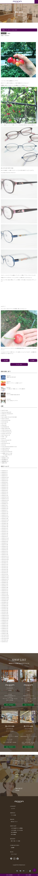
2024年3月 (4, 516)
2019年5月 (4, 612)
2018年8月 (4, 626)
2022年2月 (4, 557)
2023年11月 (4, 523)
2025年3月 (4, 497)
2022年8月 (4, 547)
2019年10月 (4, 603)
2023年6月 (4, 531)
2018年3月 (4, 635)
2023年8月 (4, 528)
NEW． (3, 441)
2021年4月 (4, 574)
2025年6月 (4, 492)
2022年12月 (4, 541)
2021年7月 (4, 569)
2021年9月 (4, 566)
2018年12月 (4, 620)
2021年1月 (4, 579)
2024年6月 (4, 511)
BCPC (3, 420)
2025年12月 (4, 482)
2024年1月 (4, 520)
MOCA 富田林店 (14, 832)
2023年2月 (4, 538)
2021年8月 (4, 567)
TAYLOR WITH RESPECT (8, 451)
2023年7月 (4, 529)
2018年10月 (4, 623)
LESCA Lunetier (5, 435)
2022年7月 (4, 549)
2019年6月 (4, 610)
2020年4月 (4, 593)
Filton (3, 430)
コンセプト (13, 808)
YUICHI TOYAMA (6, 456)
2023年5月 (4, 533)
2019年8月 (4, 607)
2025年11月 (4, 483)
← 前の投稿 (5, 360)
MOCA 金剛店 (13, 834)
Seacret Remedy (5, 444)
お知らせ (4, 461)
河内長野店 (4, 464)
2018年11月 (4, 621)
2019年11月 (4, 602)
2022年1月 (4, 559)
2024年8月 (4, 508)
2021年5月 (4, 572)
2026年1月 (4, 480)
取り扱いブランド (14, 821)
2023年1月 (4, 539)
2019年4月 (4, 613)
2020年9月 (4, 585)
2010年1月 (4, 646)
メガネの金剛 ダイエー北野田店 (17, 828)
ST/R (3, 449)
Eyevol (3, 428)
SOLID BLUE (5, 448)
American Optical (6, 417)
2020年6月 (4, 590)
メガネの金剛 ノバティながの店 (17, 830)
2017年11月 (4, 641)
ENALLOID (4, 423)
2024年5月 (4, 513)
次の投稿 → (32, 360)
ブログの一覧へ (19, 364)
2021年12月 (4, 561)
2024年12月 (4, 501)
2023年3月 (4, 536)
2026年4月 (4, 475)
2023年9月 (4, 526)
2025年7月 (4, 490)
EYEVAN (4, 426)
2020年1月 (4, 598)
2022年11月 (4, 543)
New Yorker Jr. (5, 440)
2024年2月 (4, 518)
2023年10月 (4, 524)
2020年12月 (4, 580)
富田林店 (4, 462)
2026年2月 (4, 478)
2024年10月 (4, 505)
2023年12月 (4, 521)
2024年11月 (4, 503)
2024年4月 (4, 515)
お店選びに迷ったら (6, 458)
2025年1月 (4, 500)
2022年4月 (4, 554)
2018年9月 (4, 625)
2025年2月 (4, 498)
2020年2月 (4, 597)
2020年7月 (4, 589)
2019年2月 (4, 616)
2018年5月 (4, 631)
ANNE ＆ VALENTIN (7, 418)
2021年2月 (4, 577)
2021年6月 (4, 570)
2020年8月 (4, 587)
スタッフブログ (14, 854)
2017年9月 (4, 644)
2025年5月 (4, 493)
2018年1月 (4, 638)
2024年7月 (4, 510)
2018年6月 (4, 630)
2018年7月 (4, 628)
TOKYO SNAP (5, 453)
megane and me (5, 438)
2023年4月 (4, 534)
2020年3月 (4, 595)
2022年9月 (4, 546)
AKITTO (4, 415)
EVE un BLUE (5, 425)
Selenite (3, 446)
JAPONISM (4, 431)
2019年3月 (4, 615)
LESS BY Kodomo (6, 436)
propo (3, 443)
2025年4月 (4, 495)
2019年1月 (4, 618)
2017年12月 (4, 640)
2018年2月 (4, 636)
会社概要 (12, 847)
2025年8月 (4, 488)
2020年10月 (4, 584)
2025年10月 (4, 485)
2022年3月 (4, 556)
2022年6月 (4, 551)
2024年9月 (4, 506)
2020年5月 (4, 592)
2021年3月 (4, 575)
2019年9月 (4, 605)
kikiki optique (5, 433)
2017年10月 (4, 643)
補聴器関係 (4, 466)
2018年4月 (4, 633)
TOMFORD (4, 454)
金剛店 (8, 33)
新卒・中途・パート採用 (15, 841)
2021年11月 (4, 562)
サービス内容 (13, 815)
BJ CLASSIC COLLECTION (8, 421)
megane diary (7, 459)
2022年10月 (4, 544)
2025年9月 (4, 487)
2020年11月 (4, 582)
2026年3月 (4, 477)
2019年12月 (4, 600)
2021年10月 (4, 564)
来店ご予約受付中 (9, 709)
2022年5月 (4, 552)
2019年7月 (4, 608)
